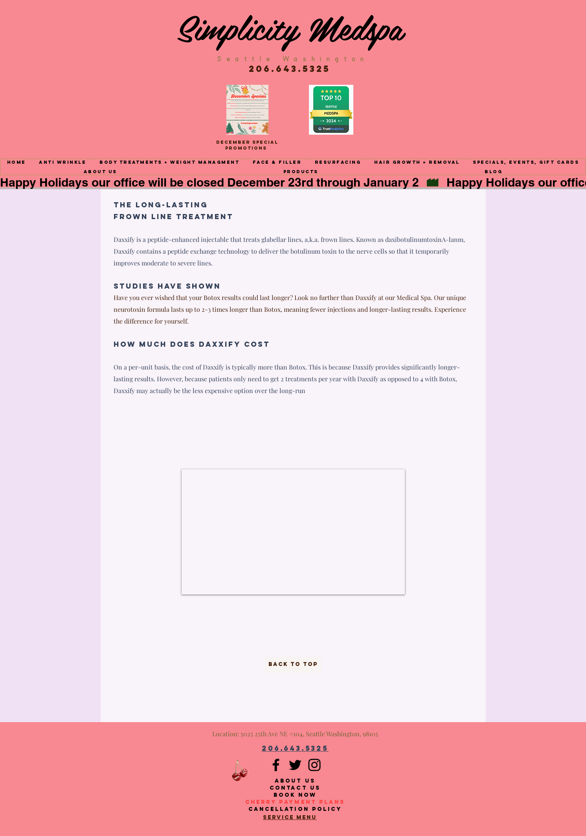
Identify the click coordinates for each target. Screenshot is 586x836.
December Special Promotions (247, 145)
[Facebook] (276, 765)
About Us (295, 780)
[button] (63, 162)
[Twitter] (295, 765)
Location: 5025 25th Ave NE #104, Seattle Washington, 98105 (295, 734)
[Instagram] (314, 765)
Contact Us (295, 788)
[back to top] (293, 665)
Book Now (295, 795)
